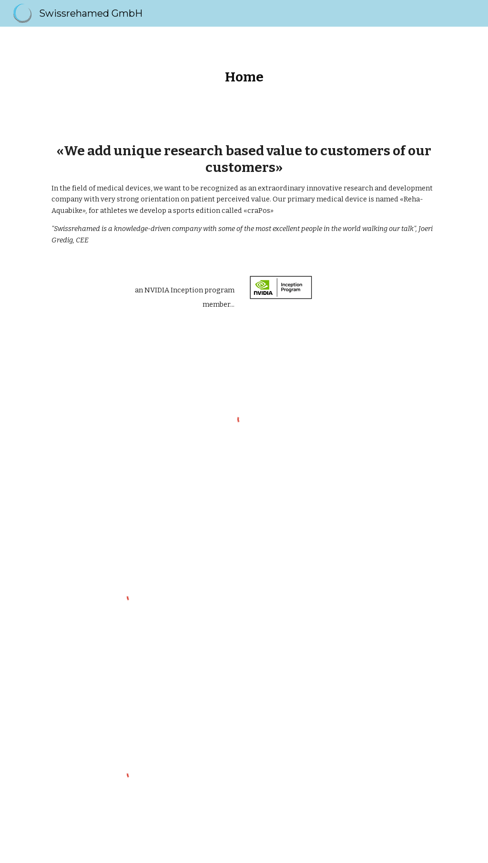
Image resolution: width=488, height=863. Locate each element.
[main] (244, 77)
